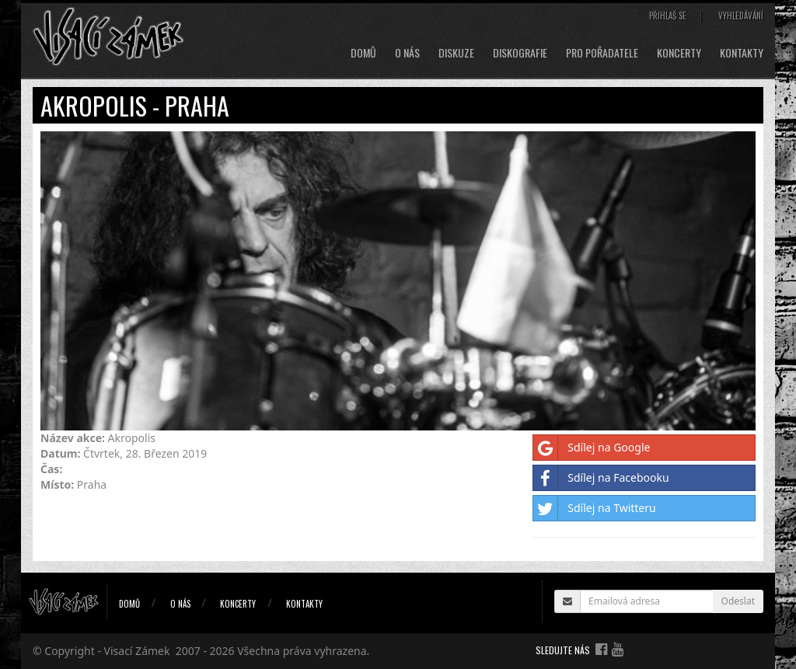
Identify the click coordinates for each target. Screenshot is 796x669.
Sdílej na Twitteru (594, 508)
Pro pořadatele (602, 53)
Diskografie (520, 53)
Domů (363, 53)
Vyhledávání (740, 15)
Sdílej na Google (591, 447)
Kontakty (741, 53)
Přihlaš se (667, 15)
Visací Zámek (137, 650)
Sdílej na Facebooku (601, 477)
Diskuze (456, 53)
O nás (407, 53)
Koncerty (679, 53)
